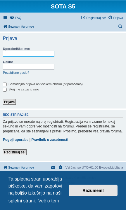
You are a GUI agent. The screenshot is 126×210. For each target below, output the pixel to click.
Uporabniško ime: (16, 48)
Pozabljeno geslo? (16, 72)
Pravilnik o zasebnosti (49, 140)
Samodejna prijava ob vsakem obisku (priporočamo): (43, 84)
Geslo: (8, 62)
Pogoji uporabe (15, 140)
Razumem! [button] (93, 190)
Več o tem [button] (48, 200)
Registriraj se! (14, 152)
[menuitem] (15, 17)
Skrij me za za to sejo (21, 89)
